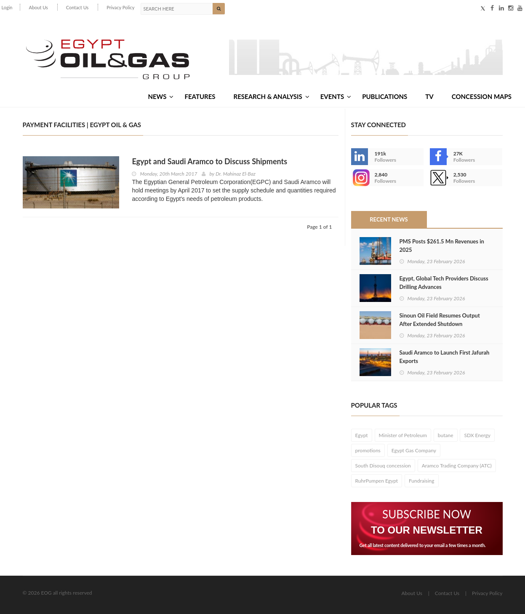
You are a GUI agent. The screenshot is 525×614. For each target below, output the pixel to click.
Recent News (389, 219)
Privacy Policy (120, 7)
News (160, 96)
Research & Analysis (271, 96)
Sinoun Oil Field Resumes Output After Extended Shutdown (440, 319)
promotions (368, 450)
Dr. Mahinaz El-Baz (236, 174)
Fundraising (421, 481)
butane (445, 435)
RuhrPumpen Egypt (376, 481)
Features (199, 96)
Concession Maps (482, 96)
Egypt (361, 435)
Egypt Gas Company (414, 450)
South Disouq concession (383, 465)
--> (359, 177)
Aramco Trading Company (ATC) (457, 465)
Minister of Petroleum (403, 435)
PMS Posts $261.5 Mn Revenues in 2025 (442, 245)
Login (7, 7)
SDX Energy (477, 435)
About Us (38, 7)
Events (335, 96)
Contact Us (77, 7)
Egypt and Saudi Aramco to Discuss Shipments (209, 161)
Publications (384, 96)
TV (429, 96)
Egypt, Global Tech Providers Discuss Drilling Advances (444, 282)
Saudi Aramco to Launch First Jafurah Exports (445, 356)
